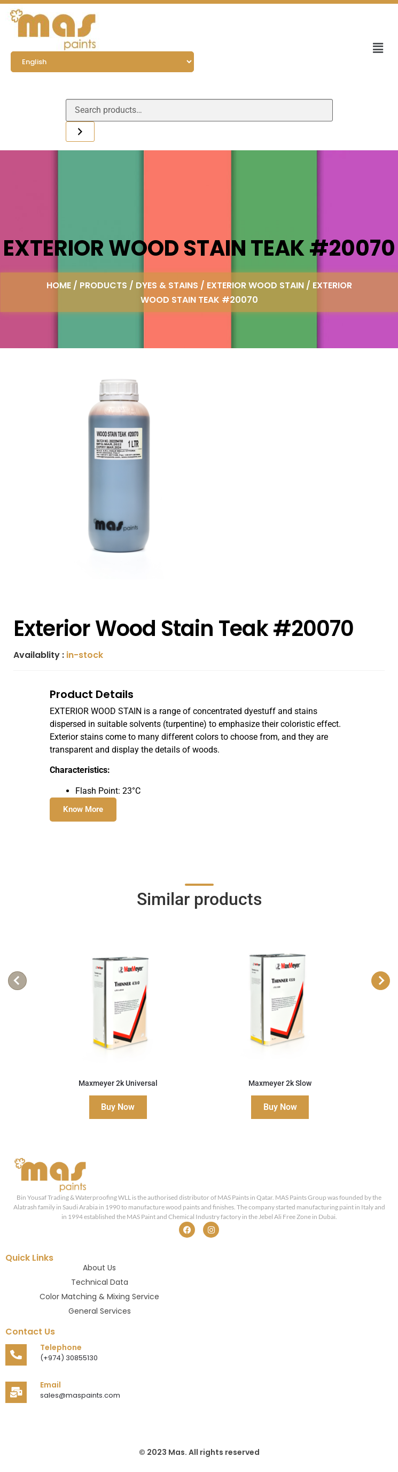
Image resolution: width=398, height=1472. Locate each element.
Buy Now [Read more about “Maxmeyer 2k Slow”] (280, 1107)
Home (58, 285)
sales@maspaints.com (80, 1395)
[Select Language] (102, 61)
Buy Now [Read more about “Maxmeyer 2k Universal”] (118, 1107)
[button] (378, 48)
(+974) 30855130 (69, 1358)
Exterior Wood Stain (255, 285)
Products (103, 285)
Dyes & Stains (167, 285)
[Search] (80, 131)
